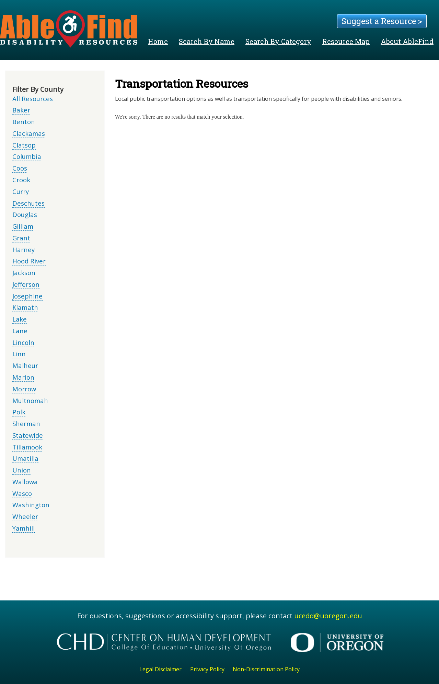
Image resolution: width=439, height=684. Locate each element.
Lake (19, 319)
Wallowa (25, 481)
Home (158, 41)
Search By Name (206, 41)
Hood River (29, 261)
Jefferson (25, 284)
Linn (19, 353)
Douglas (24, 214)
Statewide (27, 435)
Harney (23, 249)
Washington (30, 504)
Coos (19, 168)
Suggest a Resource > (382, 20)
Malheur (25, 365)
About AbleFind (407, 41)
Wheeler (25, 516)
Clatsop (24, 145)
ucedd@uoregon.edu (328, 615)
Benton (23, 121)
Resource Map (346, 41)
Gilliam (22, 226)
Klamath (25, 307)
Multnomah (30, 400)
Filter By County (37, 89)
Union (21, 470)
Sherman (26, 423)
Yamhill (23, 528)
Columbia (26, 156)
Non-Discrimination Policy (266, 669)
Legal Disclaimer (160, 669)
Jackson (23, 272)
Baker (21, 110)
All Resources (32, 98)
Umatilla (25, 458)
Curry (20, 191)
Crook (21, 179)
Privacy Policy (207, 669)
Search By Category (278, 41)
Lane (19, 330)
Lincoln (23, 342)
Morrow (24, 388)
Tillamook (27, 447)
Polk (18, 412)
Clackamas (28, 133)
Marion (23, 377)
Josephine (27, 296)
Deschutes (28, 203)
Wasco (22, 493)
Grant (21, 238)
